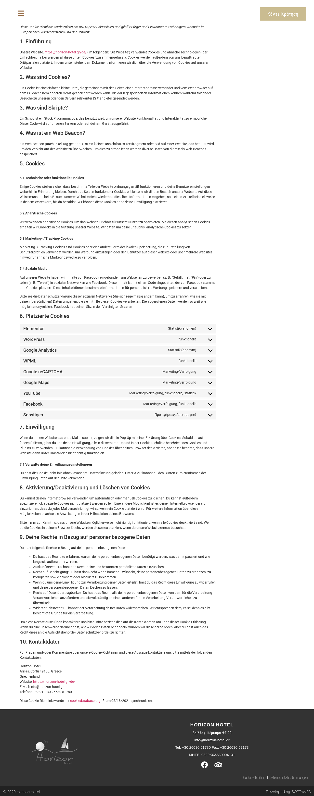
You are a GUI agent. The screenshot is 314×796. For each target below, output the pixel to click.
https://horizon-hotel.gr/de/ (65, 52)
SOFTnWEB (301, 791)
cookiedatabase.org (85, 701)
